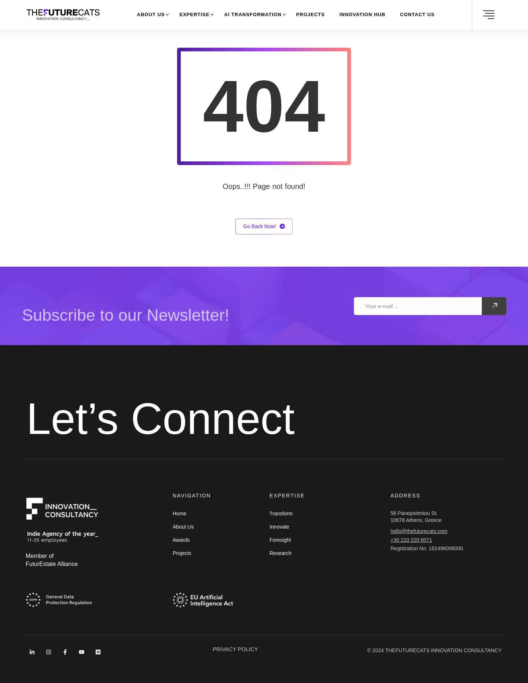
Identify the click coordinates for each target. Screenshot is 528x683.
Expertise (194, 14)
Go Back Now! (264, 226)
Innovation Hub (362, 14)
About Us (151, 14)
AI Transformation (252, 14)
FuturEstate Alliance (52, 564)
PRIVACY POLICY (235, 649)
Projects (310, 14)
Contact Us (417, 14)
